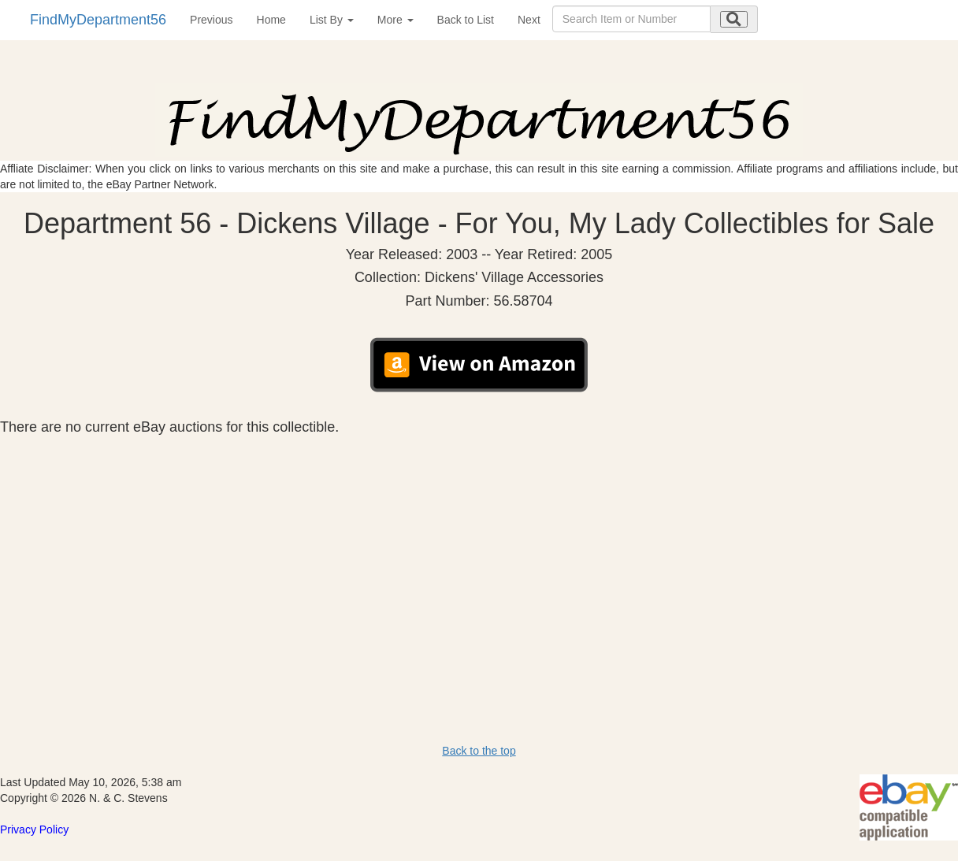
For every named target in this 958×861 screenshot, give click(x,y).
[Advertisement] (479, 553)
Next (529, 19)
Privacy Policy (34, 829)
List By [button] (332, 19)
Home (271, 19)
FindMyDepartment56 (98, 20)
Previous (211, 19)
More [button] (395, 19)
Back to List (465, 19)
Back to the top (478, 750)
